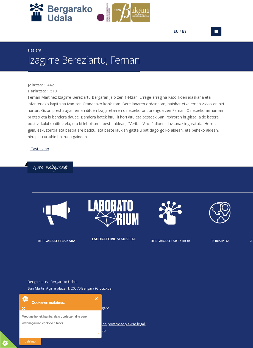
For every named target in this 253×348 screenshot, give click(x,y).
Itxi (96, 299)
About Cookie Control (25, 298)
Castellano (39, 148)
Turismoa (220, 241)
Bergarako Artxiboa (170, 241)
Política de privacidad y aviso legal (117, 324)
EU (176, 31)
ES (184, 31)
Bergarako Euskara (56, 241)
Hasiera (34, 50)
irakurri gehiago (30, 338)
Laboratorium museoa (113, 239)
